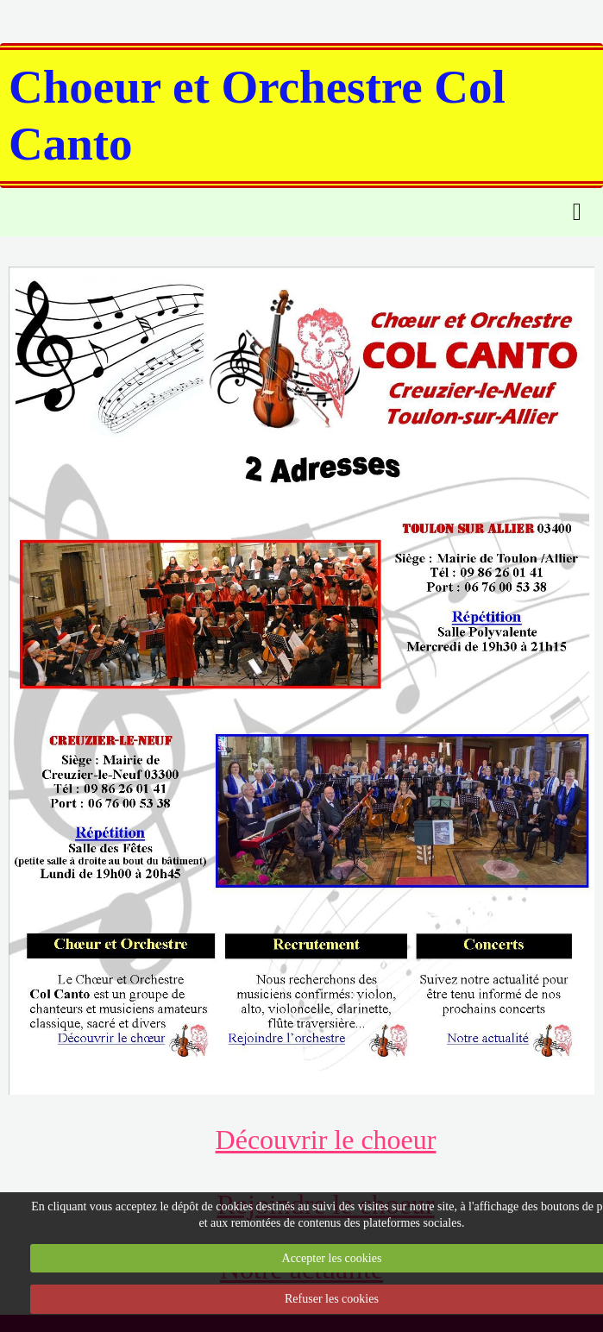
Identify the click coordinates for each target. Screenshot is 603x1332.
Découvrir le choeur (326, 1139)
